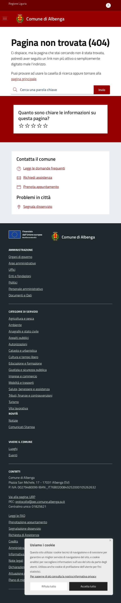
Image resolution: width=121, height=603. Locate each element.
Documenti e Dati (20, 295)
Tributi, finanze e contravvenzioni (30, 395)
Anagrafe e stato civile (24, 331)
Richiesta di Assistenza (24, 534)
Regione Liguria (18, 3)
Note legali (16, 560)
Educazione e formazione (25, 363)
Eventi (13, 455)
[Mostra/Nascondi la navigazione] (4, 18)
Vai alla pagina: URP (22, 496)
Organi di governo (20, 256)
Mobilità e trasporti (21, 382)
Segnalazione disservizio (25, 528)
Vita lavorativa (18, 408)
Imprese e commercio (23, 376)
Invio (101, 89)
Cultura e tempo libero (23, 357)
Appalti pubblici (19, 337)
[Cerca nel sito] (107, 19)
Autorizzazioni (18, 344)
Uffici (12, 269)
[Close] (110, 540)
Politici (13, 282)
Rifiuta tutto (49, 586)
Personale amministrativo (26, 288)
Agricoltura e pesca (21, 318)
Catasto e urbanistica (23, 350)
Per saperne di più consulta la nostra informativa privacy (63, 576)
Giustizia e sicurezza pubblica (28, 369)
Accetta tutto (88, 586)
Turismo (14, 401)
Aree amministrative (22, 263)
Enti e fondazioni (20, 276)
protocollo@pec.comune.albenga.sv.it (40, 501)
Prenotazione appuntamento (28, 522)
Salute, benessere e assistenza (29, 389)
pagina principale (23, 79)
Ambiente (15, 324)
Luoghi (13, 448)
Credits (13, 541)
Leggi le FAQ (17, 515)
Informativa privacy (21, 554)
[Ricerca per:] (52, 89)
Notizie (13, 420)
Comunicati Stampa (22, 426)
